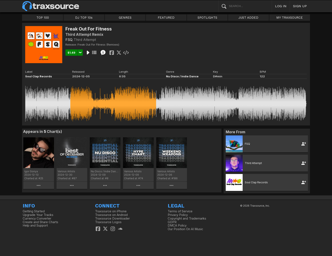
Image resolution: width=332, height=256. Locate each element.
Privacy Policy (178, 215)
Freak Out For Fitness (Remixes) (98, 44)
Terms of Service (180, 211)
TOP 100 (42, 17)
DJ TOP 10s (84, 17)
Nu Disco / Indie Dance (182, 76)
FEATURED (166, 17)
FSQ (68, 40)
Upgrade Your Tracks (38, 215)
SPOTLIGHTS (207, 17)
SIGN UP (300, 6)
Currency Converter (37, 218)
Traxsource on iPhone (111, 211)
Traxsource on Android (111, 215)
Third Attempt (85, 40)
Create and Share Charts (40, 222)
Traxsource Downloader (112, 218)
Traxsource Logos (108, 222)
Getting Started (34, 211)
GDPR (172, 222)
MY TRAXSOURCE (289, 17)
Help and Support (35, 225)
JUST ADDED (248, 17)
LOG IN (280, 6)
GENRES (125, 17)
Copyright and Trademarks (187, 218)
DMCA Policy (177, 225)
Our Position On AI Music (185, 229)
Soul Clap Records (38, 76)
